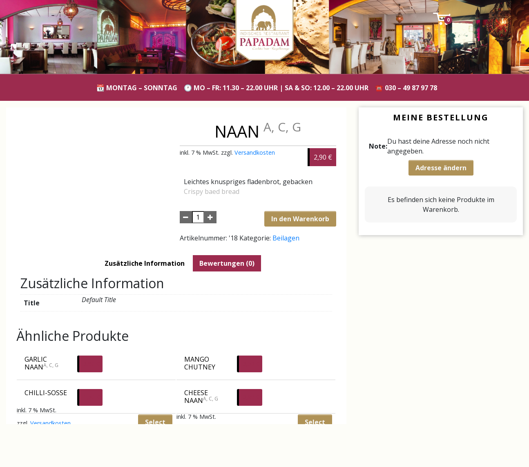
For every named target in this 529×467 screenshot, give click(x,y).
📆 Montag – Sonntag (136, 87)
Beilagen (285, 238)
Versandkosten (254, 152)
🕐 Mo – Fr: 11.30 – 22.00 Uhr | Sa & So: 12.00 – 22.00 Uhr (276, 87)
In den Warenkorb (300, 218)
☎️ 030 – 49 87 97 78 (406, 87)
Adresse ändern (441, 167)
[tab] (144, 263)
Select (315, 422)
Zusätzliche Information (145, 263)
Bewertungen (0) (226, 263)
